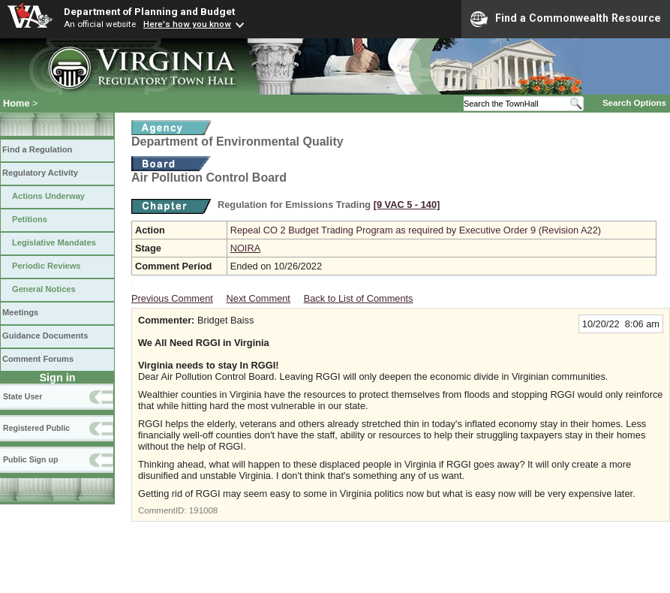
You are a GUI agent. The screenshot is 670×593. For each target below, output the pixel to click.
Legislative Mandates (54, 242)
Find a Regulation (37, 149)
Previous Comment (172, 298)
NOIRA (245, 248)
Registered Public (36, 427)
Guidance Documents (45, 335)
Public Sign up (30, 459)
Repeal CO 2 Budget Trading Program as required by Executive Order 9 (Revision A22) (415, 230)
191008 (203, 510)
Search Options (634, 102)
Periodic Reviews (46, 265)
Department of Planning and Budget (149, 11)
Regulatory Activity (40, 172)
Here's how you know (187, 24)
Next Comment (258, 298)
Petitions (29, 219)
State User (22, 396)
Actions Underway (48, 195)
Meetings (20, 312)
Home (16, 103)
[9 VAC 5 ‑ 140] (407, 204)
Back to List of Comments (358, 298)
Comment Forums (38, 358)
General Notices (44, 288)
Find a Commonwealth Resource (565, 18)
